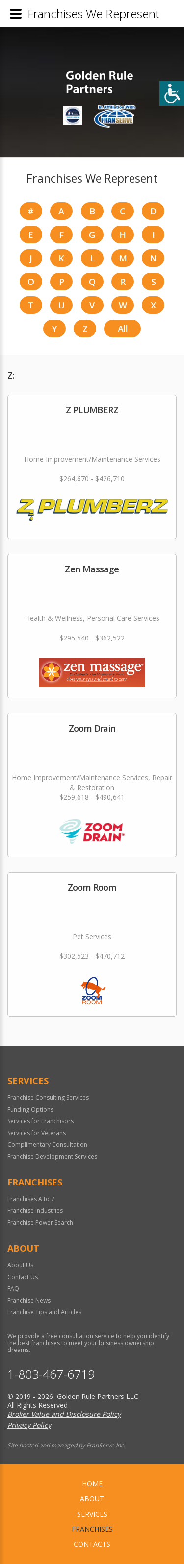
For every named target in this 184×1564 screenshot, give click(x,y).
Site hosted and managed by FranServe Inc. (66, 1445)
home (92, 1483)
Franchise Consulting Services (48, 1097)
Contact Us (22, 1277)
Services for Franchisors (40, 1121)
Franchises (92, 1529)
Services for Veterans (36, 1133)
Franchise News (29, 1300)
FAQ (13, 1288)
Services (92, 1513)
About (92, 1498)
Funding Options (30, 1109)
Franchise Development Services (52, 1156)
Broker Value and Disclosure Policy (64, 1414)
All (123, 328)
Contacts (92, 1544)
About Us (20, 1265)
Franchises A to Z (31, 1199)
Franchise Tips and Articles (44, 1312)
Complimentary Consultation (47, 1144)
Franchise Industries (35, 1211)
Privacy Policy (29, 1425)
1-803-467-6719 (51, 1374)
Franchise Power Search (40, 1222)
